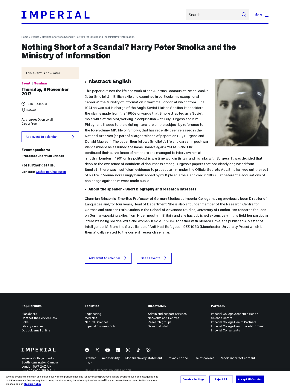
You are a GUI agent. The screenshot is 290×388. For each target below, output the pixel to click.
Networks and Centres (163, 318)
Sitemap (90, 358)
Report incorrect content (237, 358)
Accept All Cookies (250, 379)
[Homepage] (102, 15)
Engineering (93, 314)
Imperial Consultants (225, 330)
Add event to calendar (50, 137)
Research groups (159, 322)
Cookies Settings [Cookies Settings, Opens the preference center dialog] (193, 379)
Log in (89, 362)
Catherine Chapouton (51, 172)
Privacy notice (178, 358)
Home (25, 37)
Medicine (91, 318)
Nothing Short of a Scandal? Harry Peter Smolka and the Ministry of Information (88, 37)
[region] (145, 379)
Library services (32, 326)
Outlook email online (36, 330)
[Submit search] (244, 14)
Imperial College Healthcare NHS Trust (238, 326)
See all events (154, 258)
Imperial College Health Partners (233, 322)
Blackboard (29, 314)
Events (35, 37)
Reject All (221, 379)
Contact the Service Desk (39, 318)
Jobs (25, 322)
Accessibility (111, 358)
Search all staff (158, 326)
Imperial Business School (102, 326)
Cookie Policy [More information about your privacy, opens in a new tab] (32, 384)
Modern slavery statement (143, 358)
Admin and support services (167, 314)
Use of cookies (203, 358)
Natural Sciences (96, 322)
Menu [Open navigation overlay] (261, 14)
